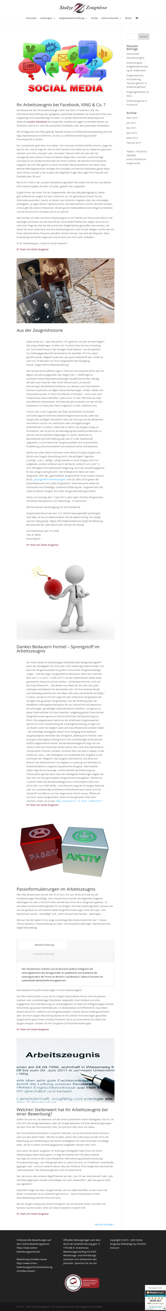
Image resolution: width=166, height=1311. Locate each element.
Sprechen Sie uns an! (85, 1263)
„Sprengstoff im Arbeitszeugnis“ (50, 479)
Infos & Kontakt (110, 18)
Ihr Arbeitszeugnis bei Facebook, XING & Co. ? (61, 105)
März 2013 (132, 137)
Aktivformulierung (42, 944)
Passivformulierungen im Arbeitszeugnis (56, 889)
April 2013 (132, 132)
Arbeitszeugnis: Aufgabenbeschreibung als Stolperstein (137, 66)
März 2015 (132, 117)
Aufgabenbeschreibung (71, 18)
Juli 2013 (131, 122)
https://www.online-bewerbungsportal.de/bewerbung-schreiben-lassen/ (35, 1267)
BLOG (128, 18)
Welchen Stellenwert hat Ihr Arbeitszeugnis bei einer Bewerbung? (62, 1112)
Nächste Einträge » (104, 1224)
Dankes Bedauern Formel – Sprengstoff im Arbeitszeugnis (58, 649)
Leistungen (46, 18)
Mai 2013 (131, 127)
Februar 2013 (134, 142)
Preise (94, 18)
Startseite (31, 18)
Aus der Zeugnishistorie (40, 330)
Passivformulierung (43, 953)
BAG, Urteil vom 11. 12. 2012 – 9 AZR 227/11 (79, 801)
